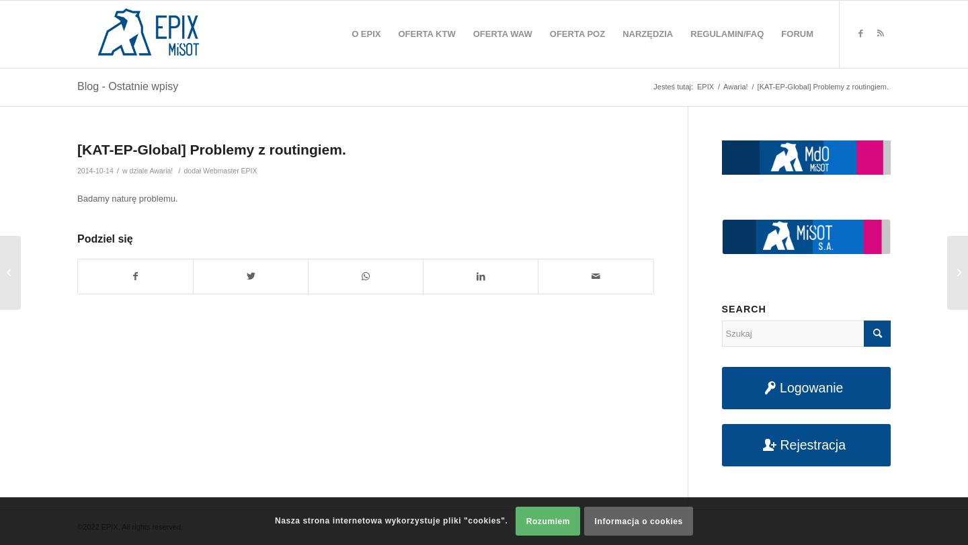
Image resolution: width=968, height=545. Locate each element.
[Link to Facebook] (860, 34)
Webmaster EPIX (230, 171)
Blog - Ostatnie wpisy (127, 86)
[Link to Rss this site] (881, 34)
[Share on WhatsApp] (366, 276)
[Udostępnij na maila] (595, 276)
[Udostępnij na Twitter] (251, 276)
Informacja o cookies (639, 521)
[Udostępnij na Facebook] (135, 276)
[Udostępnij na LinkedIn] (481, 276)
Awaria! (161, 171)
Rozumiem (548, 521)
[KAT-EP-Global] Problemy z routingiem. (211, 149)
